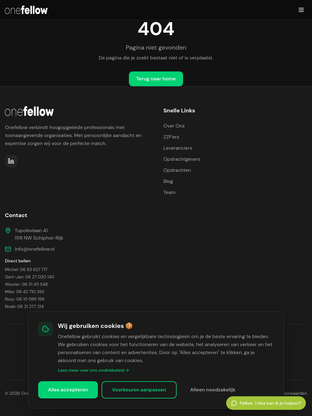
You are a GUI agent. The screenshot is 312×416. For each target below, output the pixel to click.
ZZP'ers (171, 137)
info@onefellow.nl (35, 249)
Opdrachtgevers (181, 159)
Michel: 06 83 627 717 (26, 269)
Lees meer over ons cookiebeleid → (93, 370)
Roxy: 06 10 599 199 (24, 299)
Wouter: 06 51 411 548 (26, 284)
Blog (168, 181)
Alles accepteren (68, 389)
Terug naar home (156, 78)
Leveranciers (177, 148)
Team (169, 192)
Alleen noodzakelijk (212, 389)
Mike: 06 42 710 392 (24, 291)
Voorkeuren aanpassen (139, 389)
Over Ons (174, 126)
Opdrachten (177, 170)
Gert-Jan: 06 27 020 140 (29, 277)
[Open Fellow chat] (266, 403)
